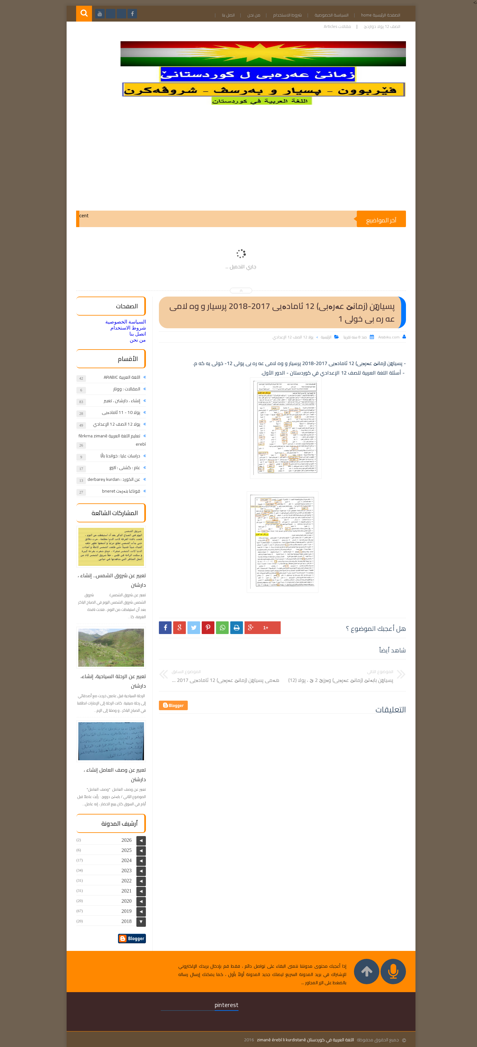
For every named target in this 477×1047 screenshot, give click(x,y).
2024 (124, 860)
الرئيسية (323, 337)
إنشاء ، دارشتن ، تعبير (119, 400)
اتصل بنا (225, 15)
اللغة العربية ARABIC (119, 377)
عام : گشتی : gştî (122, 467)
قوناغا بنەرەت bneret (119, 491)
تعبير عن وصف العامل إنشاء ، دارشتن (112, 774)
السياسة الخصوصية (329, 15)
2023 (124, 870)
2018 (124, 921)
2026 (124, 840)
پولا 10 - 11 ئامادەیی (118, 412)
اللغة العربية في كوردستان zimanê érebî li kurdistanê (302, 1040)
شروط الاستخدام (285, 15)
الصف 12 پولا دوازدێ (379, 26)
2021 (124, 890)
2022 (124, 880)
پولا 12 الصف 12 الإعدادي (290, 337)
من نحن (251, 15)
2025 (124, 850)
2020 (124, 901)
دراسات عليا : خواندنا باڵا (118, 456)
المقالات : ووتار (124, 389)
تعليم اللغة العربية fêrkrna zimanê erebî (109, 440)
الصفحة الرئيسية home (378, 15)
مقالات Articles (335, 26)
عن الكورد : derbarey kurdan (111, 479)
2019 (124, 911)
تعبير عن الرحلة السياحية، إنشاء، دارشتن (110, 680)
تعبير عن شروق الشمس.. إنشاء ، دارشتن (109, 580)
